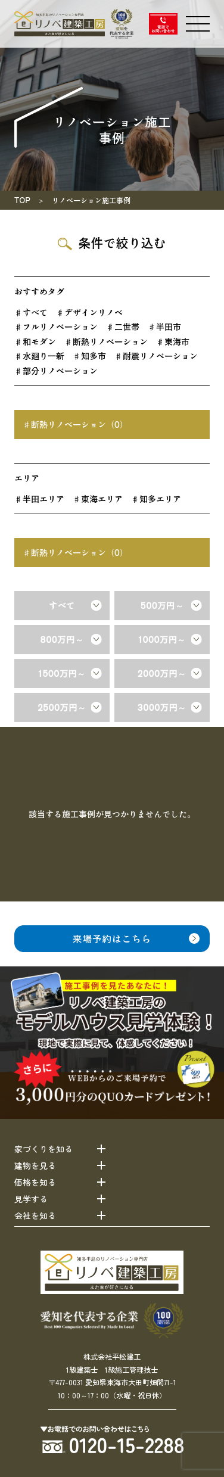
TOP (22, 200)
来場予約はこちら (112, 939)
